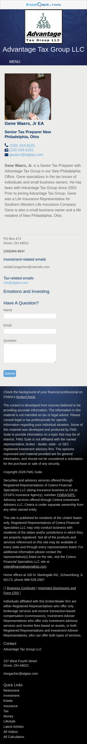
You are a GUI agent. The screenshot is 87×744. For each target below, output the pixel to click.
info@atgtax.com (15, 283)
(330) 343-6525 (22, 146)
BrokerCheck (25, 397)
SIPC (71, 495)
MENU (13, 62)
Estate (8, 701)
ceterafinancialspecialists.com (24, 566)
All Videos (10, 732)
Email (7, 325)
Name (7, 310)
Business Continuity (21, 588)
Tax (6, 711)
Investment (11, 695)
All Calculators (13, 737)
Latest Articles (13, 726)
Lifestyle (9, 721)
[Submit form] (9, 373)
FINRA (62, 495)
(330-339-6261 (21, 150)
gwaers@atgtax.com (26, 155)
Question (9, 340)
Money (8, 716)
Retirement (11, 690)
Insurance (10, 706)
